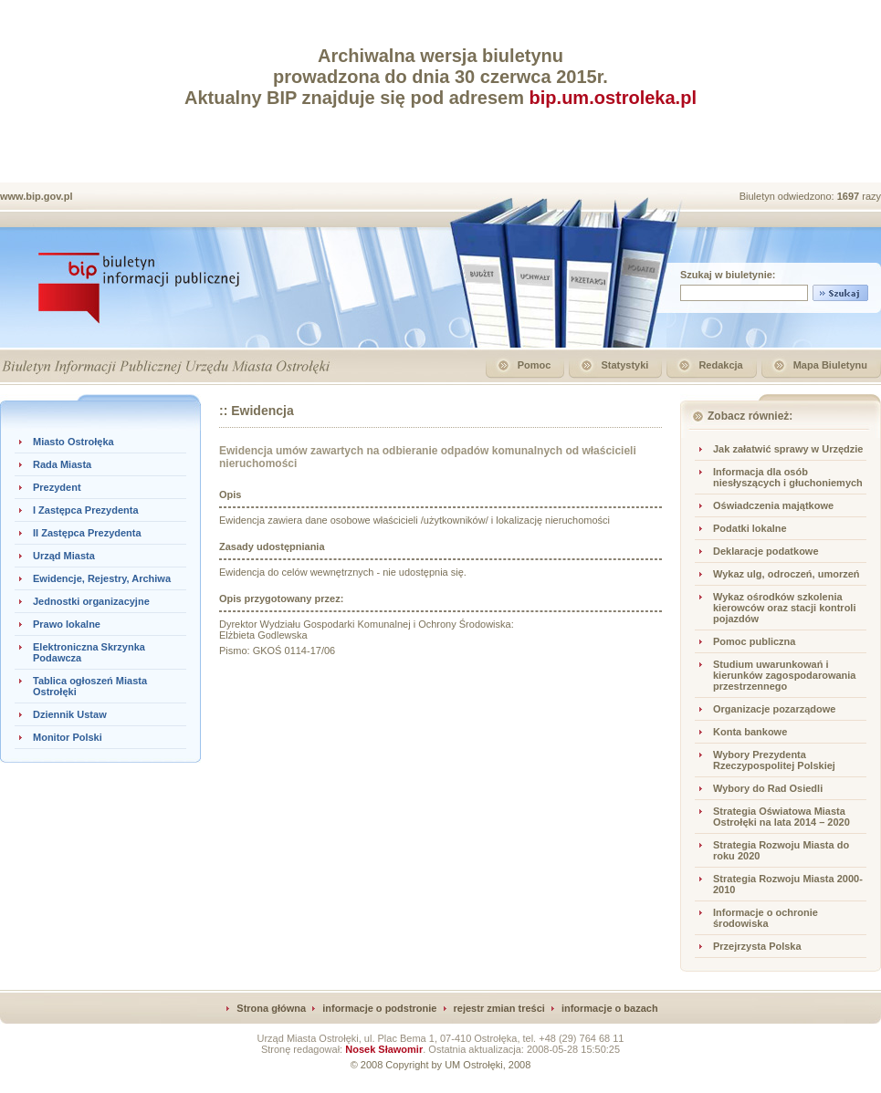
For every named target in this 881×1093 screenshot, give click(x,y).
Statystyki (624, 364)
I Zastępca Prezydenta (86, 510)
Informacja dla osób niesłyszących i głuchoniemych (788, 477)
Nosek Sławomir (384, 1049)
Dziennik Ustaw (70, 714)
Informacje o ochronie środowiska (765, 918)
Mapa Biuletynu (830, 364)
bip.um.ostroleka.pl (613, 98)
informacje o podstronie (379, 1008)
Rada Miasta (62, 464)
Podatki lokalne (750, 528)
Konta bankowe (750, 731)
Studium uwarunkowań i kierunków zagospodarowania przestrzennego (784, 675)
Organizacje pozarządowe (774, 708)
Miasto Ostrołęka (73, 441)
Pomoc (534, 364)
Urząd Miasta (64, 555)
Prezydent (57, 487)
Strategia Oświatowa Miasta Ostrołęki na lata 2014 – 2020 (781, 817)
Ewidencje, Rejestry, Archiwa (102, 578)
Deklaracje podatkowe (766, 551)
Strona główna (271, 1008)
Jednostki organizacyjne (91, 601)
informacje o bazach (609, 1008)
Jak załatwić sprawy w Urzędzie (788, 448)
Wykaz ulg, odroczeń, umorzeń (786, 573)
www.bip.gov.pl (36, 196)
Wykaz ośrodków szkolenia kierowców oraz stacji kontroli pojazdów (784, 607)
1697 (850, 196)
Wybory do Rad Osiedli (768, 788)
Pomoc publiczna (754, 641)
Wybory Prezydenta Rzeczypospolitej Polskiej (774, 760)
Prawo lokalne (66, 624)
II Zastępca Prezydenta (87, 532)
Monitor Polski (67, 737)
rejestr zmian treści (499, 1008)
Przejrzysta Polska (757, 946)
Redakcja (720, 364)
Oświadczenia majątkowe (773, 505)
